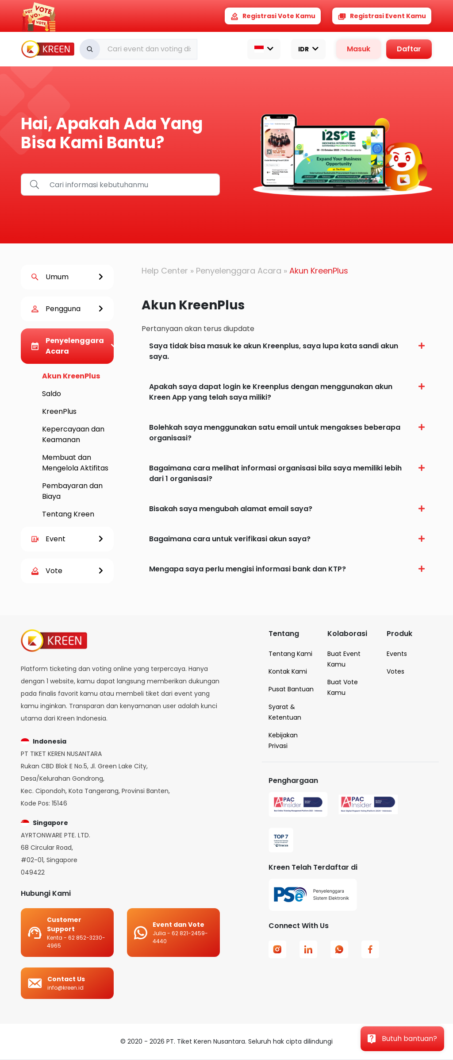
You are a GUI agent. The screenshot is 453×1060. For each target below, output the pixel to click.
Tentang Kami (290, 653)
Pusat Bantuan (291, 689)
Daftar (409, 49)
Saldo (51, 394)
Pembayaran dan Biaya (72, 491)
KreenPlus (59, 411)
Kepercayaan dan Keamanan (73, 434)
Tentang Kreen (68, 514)
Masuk (358, 49)
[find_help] (132, 184)
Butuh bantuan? (402, 1038)
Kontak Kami (288, 671)
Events (397, 653)
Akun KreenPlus (71, 376)
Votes (395, 671)
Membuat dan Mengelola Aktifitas (75, 462)
